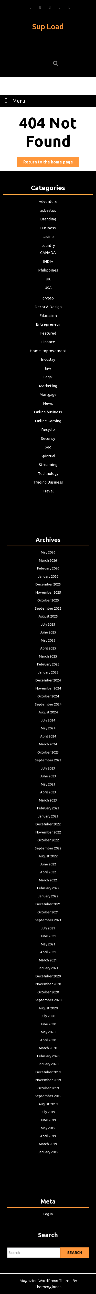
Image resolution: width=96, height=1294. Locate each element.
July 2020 (48, 964)
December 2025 (48, 663)
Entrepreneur (48, 325)
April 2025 (48, 707)
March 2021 (48, 925)
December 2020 (48, 936)
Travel (47, 485)
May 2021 (48, 914)
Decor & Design (48, 308)
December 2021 (48, 886)
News (48, 400)
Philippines (48, 273)
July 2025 (48, 691)
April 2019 (48, 1048)
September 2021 (48, 897)
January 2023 (48, 824)
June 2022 (48, 858)
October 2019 (48, 1014)
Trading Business (48, 476)
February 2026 (48, 652)
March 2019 (48, 1053)
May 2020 (48, 975)
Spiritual (48, 451)
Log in (48, 1211)
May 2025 (48, 702)
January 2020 (48, 997)
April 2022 (48, 864)
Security (48, 434)
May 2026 (48, 640)
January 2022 (48, 880)
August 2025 (48, 685)
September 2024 (48, 746)
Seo (48, 443)
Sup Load (48, 26)
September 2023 (48, 786)
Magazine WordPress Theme (45, 1280)
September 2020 (48, 953)
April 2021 (48, 919)
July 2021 (48, 902)
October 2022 (48, 841)
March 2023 (48, 813)
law (48, 367)
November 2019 (48, 1008)
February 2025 (48, 718)
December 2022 (48, 830)
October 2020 (48, 947)
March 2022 (48, 869)
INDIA (48, 265)
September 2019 (48, 1020)
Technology (48, 468)
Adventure (48, 207)
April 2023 (48, 808)
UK (48, 281)
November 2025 (48, 668)
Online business (48, 409)
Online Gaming (48, 417)
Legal (48, 375)
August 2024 (48, 752)
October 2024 (48, 741)
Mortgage (48, 392)
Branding (48, 224)
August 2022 (48, 852)
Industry (48, 358)
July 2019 (48, 1031)
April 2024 (48, 769)
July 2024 (48, 758)
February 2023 (48, 819)
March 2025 (48, 713)
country (48, 249)
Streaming (48, 459)
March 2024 (48, 774)
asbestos (48, 216)
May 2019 (48, 1042)
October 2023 (48, 780)
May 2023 (48, 802)
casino (47, 241)
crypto (47, 300)
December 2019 (48, 1003)
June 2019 (48, 1036)
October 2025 (48, 674)
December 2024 (48, 730)
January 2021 (48, 930)
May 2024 (48, 763)
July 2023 (48, 791)
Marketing (48, 384)
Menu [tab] (13, 100)
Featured (48, 333)
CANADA (47, 256)
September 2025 (48, 680)
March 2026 (48, 646)
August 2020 (48, 958)
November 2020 (48, 942)
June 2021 (48, 908)
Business (47, 232)
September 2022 (48, 847)
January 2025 (48, 724)
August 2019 (48, 1025)
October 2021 (48, 892)
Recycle (48, 426)
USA (48, 290)
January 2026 (48, 657)
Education (48, 316)
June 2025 (48, 696)
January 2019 (48, 1059)
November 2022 (48, 836)
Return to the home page (51, 163)
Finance (48, 342)
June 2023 (48, 797)
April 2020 (48, 981)
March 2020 (48, 986)
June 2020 (48, 970)
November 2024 (48, 735)
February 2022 (48, 875)
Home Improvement (48, 350)
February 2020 (48, 992)
